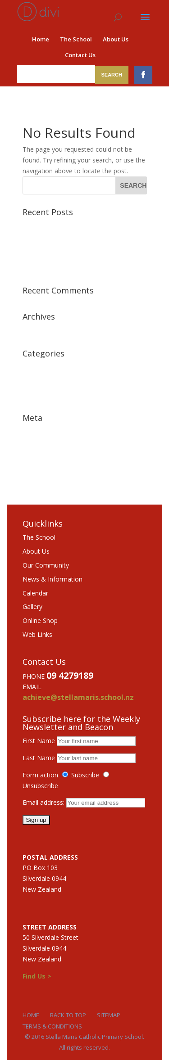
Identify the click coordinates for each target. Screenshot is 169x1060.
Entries (39, 445)
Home (40, 39)
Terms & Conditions (52, 1026)
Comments (45, 459)
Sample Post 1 (44, 267)
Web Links (37, 634)
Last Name (39, 757)
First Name (39, 740)
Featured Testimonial (54, 381)
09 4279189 (69, 675)
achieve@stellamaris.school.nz (78, 697)
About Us (115, 39)
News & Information (52, 579)
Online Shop (40, 620)
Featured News (45, 367)
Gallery (32, 606)
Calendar (35, 593)
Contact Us (80, 55)
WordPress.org (44, 473)
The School (76, 39)
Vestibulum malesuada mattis (66, 239)
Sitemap (108, 1015)
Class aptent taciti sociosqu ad (67, 253)
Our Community (46, 565)
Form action (40, 775)
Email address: (44, 802)
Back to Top (68, 1015)
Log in (32, 431)
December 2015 (46, 330)
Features (35, 394)
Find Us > (37, 976)
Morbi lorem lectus (50, 225)
